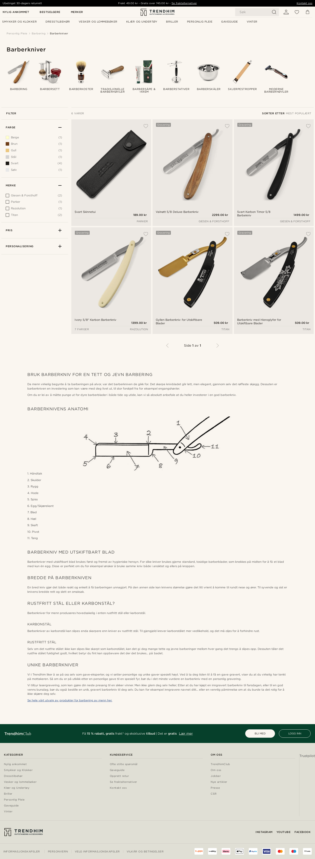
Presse (215, 788)
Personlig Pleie (14, 799)
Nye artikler (219, 782)
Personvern (58, 851)
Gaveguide (11, 805)
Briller (8, 793)
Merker (77, 12)
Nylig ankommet (16, 12)
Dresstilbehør (13, 776)
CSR (214, 793)
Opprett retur (119, 776)
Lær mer (186, 734)
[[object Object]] (34, 196)
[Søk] (257, 12)
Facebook (302, 832)
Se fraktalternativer (184, 3)
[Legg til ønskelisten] (143, 126)
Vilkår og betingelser (145, 851)
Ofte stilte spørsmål (124, 764)
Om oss (216, 770)
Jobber (216, 776)
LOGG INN (294, 733)
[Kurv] (307, 12)
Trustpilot (307, 756)
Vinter (8, 811)
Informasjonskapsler (21, 851)
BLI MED (260, 733)
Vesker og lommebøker (20, 782)
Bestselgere (50, 12)
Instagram (264, 832)
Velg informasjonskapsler (97, 851)
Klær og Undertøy (16, 788)
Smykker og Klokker (18, 770)
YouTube (283, 832)
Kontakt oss (304, 3)
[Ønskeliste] (296, 12)
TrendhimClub (220, 764)
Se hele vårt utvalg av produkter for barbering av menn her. (69, 700)
